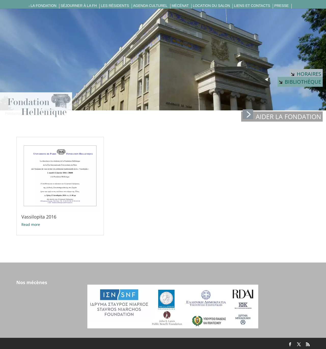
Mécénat (180, 6)
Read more (30, 224)
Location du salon (211, 6)
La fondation (44, 6)
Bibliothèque (300, 81)
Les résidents (115, 6)
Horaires (306, 73)
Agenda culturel (150, 6)
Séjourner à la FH (79, 6)
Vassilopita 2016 (38, 217)
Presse (281, 6)
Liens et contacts (252, 6)
